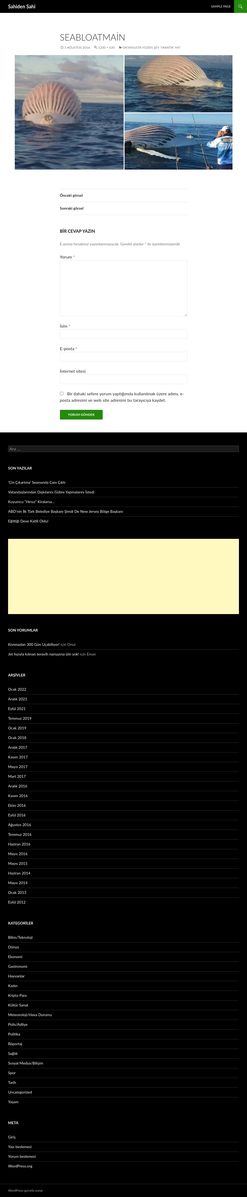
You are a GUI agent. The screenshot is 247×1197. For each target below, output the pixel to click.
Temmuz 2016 (19, 834)
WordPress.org (20, 1166)
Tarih (12, 1082)
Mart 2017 (17, 776)
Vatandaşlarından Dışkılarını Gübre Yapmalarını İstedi (51, 492)
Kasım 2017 (18, 757)
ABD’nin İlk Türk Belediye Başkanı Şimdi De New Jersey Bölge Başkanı (65, 511)
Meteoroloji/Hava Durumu (30, 1014)
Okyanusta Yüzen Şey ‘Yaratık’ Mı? (152, 47)
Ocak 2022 (17, 689)
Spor (12, 1072)
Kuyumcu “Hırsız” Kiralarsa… (31, 501)
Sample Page (221, 6)
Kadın (12, 985)
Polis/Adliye (17, 1024)
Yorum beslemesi (22, 1156)
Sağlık (13, 1053)
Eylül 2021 (17, 708)
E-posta (68, 348)
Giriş (12, 1137)
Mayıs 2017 (17, 766)
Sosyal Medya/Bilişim (25, 1063)
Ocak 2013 (17, 892)
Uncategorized (20, 1092)
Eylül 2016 (17, 815)
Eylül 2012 (17, 902)
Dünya (13, 947)
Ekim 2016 (17, 805)
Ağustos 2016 (19, 824)
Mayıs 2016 (17, 853)
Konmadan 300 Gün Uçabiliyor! (34, 644)
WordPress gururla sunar (25, 1190)
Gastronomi (17, 966)
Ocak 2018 (17, 737)
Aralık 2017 (17, 747)
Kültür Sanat (18, 1005)
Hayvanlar (16, 976)
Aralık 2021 (17, 699)
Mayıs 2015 (17, 863)
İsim (65, 325)
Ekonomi (15, 956)
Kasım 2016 (18, 795)
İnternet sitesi (73, 371)
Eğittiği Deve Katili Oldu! (28, 521)
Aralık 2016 (17, 786)
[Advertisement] (123, 576)
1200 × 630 (106, 47)
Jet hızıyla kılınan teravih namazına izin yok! (43, 654)
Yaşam (13, 1101)
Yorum (67, 256)
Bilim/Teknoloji (20, 937)
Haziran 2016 (19, 844)
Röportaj (15, 1043)
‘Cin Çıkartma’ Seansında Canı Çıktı (37, 482)
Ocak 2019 (17, 728)
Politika (14, 1034)
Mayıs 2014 (17, 882)
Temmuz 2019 (19, 718)
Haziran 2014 (19, 873)
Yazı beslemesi (20, 1146)
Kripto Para (17, 995)
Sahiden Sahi (21, 6)
